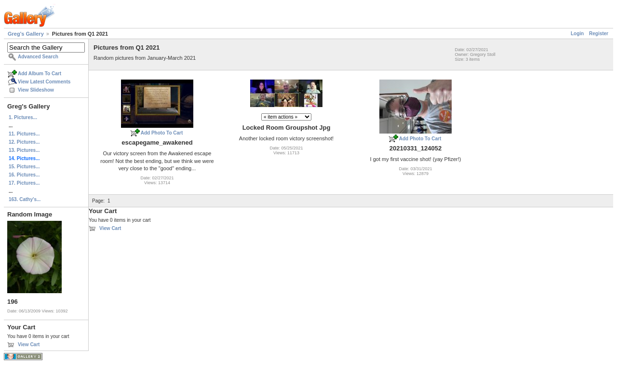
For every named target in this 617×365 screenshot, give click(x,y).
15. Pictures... (24, 166)
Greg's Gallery (26, 34)
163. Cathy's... (24, 199)
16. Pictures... (24, 174)
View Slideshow (36, 90)
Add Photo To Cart (162, 132)
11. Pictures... (24, 133)
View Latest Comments (44, 81)
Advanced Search (38, 56)
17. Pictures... (24, 183)
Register (598, 33)
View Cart (29, 344)
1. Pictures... (23, 117)
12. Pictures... (24, 142)
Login (577, 33)
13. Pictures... (24, 150)
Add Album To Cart (39, 73)
